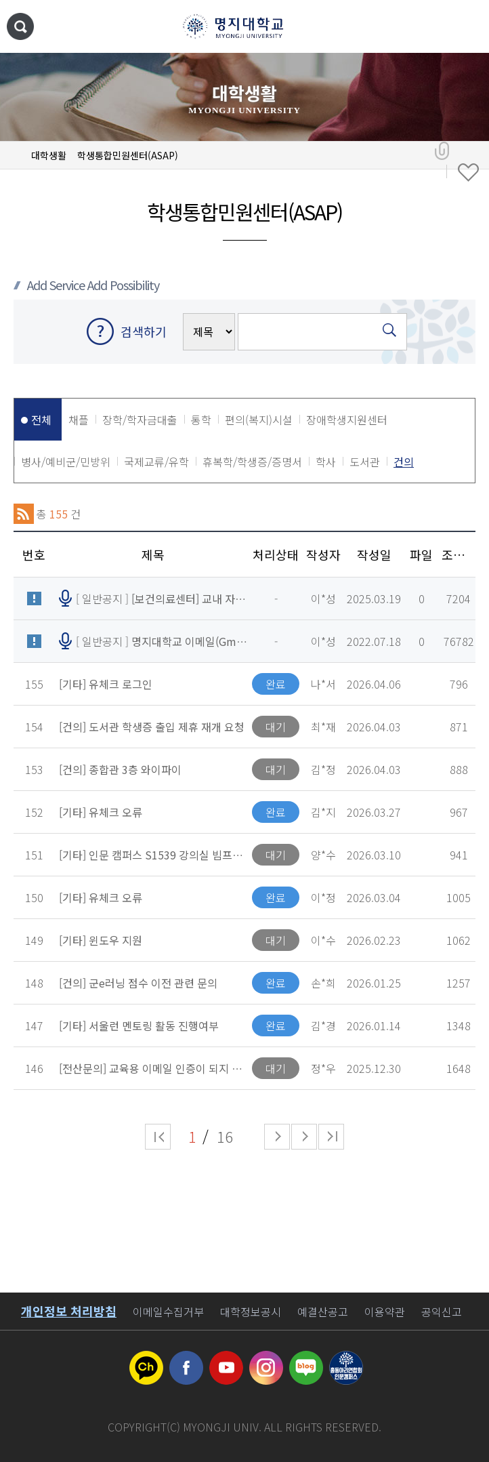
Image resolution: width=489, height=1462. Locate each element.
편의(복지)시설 (259, 419)
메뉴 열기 (465, 27)
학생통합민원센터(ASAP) (127, 155)
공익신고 (441, 1311)
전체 (41, 419)
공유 (442, 151)
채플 (78, 419)
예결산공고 (322, 1311)
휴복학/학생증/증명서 (252, 461)
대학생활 (48, 155)
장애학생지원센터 (346, 419)
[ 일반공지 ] (161, 598)
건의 (404, 461)
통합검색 (20, 26)
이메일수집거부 (168, 1311)
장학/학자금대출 (139, 419)
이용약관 (384, 1311)
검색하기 (144, 331)
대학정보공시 (250, 1311)
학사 (326, 461)
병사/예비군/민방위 (65, 461)
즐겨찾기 (468, 173)
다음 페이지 (277, 1137)
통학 (201, 419)
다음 (304, 1137)
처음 (158, 1137)
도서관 (364, 461)
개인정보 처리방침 (68, 1311)
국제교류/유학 (156, 461)
